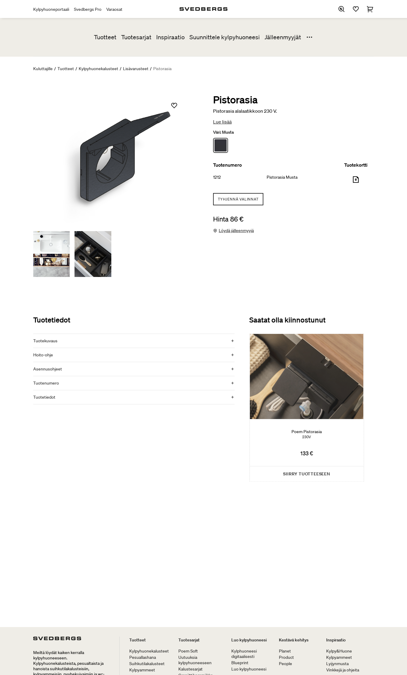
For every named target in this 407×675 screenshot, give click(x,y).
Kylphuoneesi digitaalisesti (244, 653)
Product (286, 657)
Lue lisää (222, 122)
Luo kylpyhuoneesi (249, 640)
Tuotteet (105, 37)
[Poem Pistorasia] (307, 407)
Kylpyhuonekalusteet (98, 68)
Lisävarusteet (135, 68)
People (285, 663)
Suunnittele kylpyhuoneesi (224, 37)
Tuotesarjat (136, 37)
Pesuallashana (142, 657)
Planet (285, 651)
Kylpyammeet (142, 670)
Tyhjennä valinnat (238, 199)
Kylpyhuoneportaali (51, 9)
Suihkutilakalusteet (147, 663)
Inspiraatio (170, 37)
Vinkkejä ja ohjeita (342, 670)
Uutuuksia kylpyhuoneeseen (195, 660)
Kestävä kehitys (294, 640)
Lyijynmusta (337, 663)
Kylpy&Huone (339, 651)
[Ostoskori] (370, 9)
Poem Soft (188, 651)
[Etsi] (341, 9)
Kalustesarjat (190, 669)
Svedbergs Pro (87, 9)
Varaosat (114, 9)
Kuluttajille (43, 68)
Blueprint (239, 662)
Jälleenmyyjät (283, 37)
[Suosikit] (355, 9)
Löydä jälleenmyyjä (236, 230)
